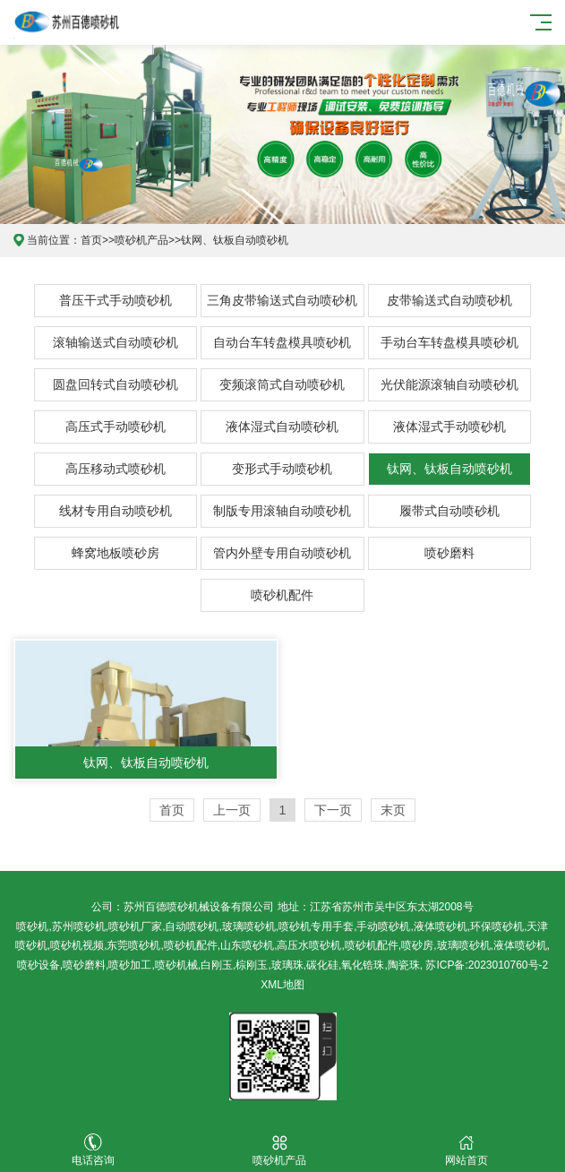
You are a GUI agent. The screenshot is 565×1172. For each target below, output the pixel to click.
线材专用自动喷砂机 (115, 511)
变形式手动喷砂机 (282, 468)
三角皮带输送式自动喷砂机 (282, 300)
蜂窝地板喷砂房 (115, 553)
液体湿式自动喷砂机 (282, 426)
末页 (393, 810)
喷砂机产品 (141, 240)
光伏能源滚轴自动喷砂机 (449, 384)
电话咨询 (93, 1150)
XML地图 (282, 984)
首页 (91, 240)
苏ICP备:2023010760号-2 (486, 965)
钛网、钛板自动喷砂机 (234, 240)
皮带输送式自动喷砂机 (449, 300)
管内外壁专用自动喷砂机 (282, 553)
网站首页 (465, 1150)
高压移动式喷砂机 (115, 468)
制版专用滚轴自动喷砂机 (282, 511)
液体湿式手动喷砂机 (449, 426)
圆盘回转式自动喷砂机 (115, 384)
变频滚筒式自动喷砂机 (282, 384)
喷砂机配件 (282, 595)
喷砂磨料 (449, 553)
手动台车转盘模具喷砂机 (449, 342)
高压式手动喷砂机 (115, 426)
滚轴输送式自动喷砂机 (115, 342)
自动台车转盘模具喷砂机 (282, 342)
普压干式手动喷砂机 (115, 300)
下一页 (333, 810)
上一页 (232, 810)
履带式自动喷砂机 (449, 511)
